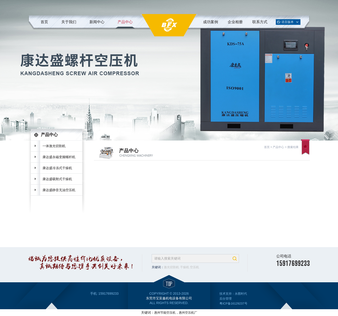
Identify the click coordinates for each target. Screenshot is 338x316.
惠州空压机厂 (188, 312)
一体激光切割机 (53, 146)
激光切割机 (171, 267)
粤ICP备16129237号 (233, 303)
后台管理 (225, 298)
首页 (44, 22)
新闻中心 (96, 22)
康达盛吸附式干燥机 (57, 179)
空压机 (194, 267)
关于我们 (68, 22)
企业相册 (235, 22)
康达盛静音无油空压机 (58, 190)
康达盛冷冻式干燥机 (57, 168)
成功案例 (210, 22)
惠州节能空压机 (165, 312)
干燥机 (184, 267)
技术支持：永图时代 (233, 293)
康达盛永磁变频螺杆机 (58, 157)
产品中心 (125, 22)
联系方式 (259, 22)
